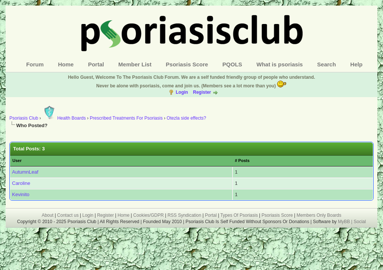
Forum (35, 64)
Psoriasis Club (23, 118)
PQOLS (232, 64)
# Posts (242, 160)
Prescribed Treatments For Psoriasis (126, 118)
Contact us (67, 215)
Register (202, 92)
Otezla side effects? (186, 118)
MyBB (344, 221)
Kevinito (20, 194)
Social (360, 221)
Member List (134, 64)
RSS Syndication (184, 215)
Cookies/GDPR (148, 215)
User (16, 160)
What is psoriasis (279, 64)
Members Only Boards (319, 215)
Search (326, 64)
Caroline (21, 183)
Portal (96, 64)
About (47, 215)
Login (182, 92)
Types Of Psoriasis (239, 215)
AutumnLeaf (25, 172)
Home (66, 64)
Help (356, 64)
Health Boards (64, 118)
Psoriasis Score (187, 64)
